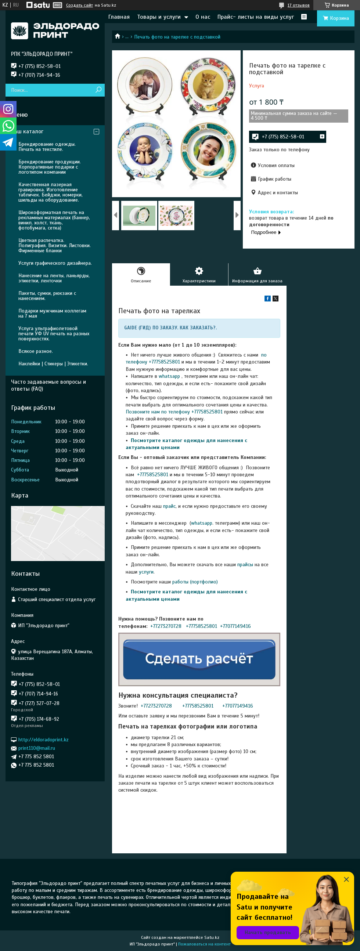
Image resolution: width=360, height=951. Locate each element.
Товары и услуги (159, 17)
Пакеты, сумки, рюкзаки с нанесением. (47, 295)
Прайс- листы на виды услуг (255, 17)
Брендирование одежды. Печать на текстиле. (47, 146)
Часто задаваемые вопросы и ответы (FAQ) (48, 385)
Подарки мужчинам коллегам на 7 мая (52, 313)
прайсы (246, 564)
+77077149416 (235, 626)
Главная (119, 17)
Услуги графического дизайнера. (55, 263)
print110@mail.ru (36, 748)
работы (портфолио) (195, 582)
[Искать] (98, 90)
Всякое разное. (35, 351)
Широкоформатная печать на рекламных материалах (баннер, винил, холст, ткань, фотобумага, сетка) (54, 220)
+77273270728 (166, 626)
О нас (202, 17)
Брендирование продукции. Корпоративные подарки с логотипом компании (49, 167)
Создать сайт (79, 5)
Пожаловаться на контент (204, 944)
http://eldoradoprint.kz (43, 740)
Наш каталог (27, 131)
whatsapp (169, 376)
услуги (146, 572)
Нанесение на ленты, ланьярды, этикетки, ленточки (54, 278)
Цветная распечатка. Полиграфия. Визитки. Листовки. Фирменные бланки (54, 245)
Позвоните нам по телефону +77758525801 (174, 412)
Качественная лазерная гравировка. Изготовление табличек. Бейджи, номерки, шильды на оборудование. (50, 192)
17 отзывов (299, 5)
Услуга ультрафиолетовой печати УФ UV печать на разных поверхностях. (53, 333)
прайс (169, 506)
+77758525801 (152, 474)
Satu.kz (211, 937)
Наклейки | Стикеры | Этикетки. (53, 364)
